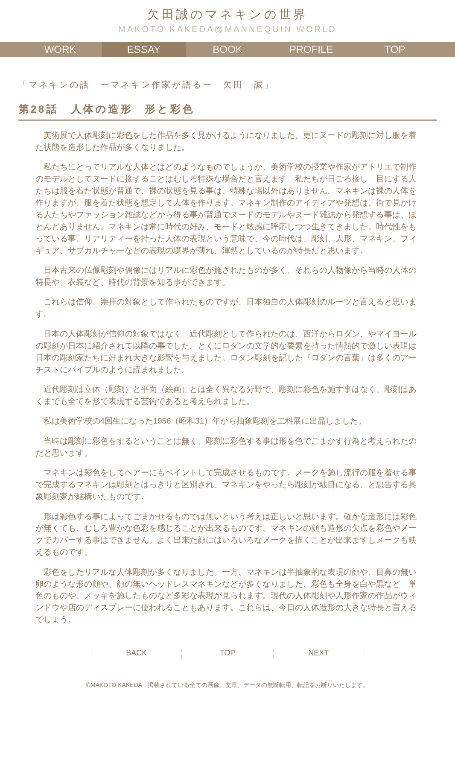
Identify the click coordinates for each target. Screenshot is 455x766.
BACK (136, 653)
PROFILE (311, 49)
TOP (395, 49)
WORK (60, 49)
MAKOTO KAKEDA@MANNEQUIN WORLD (227, 29)
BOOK (227, 49)
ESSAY (143, 49)
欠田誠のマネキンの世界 (227, 14)
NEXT (318, 653)
